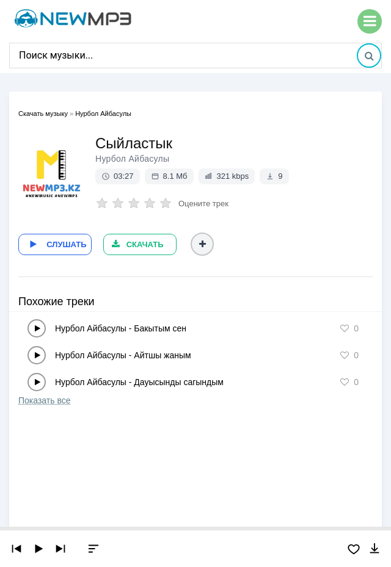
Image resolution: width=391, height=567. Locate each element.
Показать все (44, 399)
